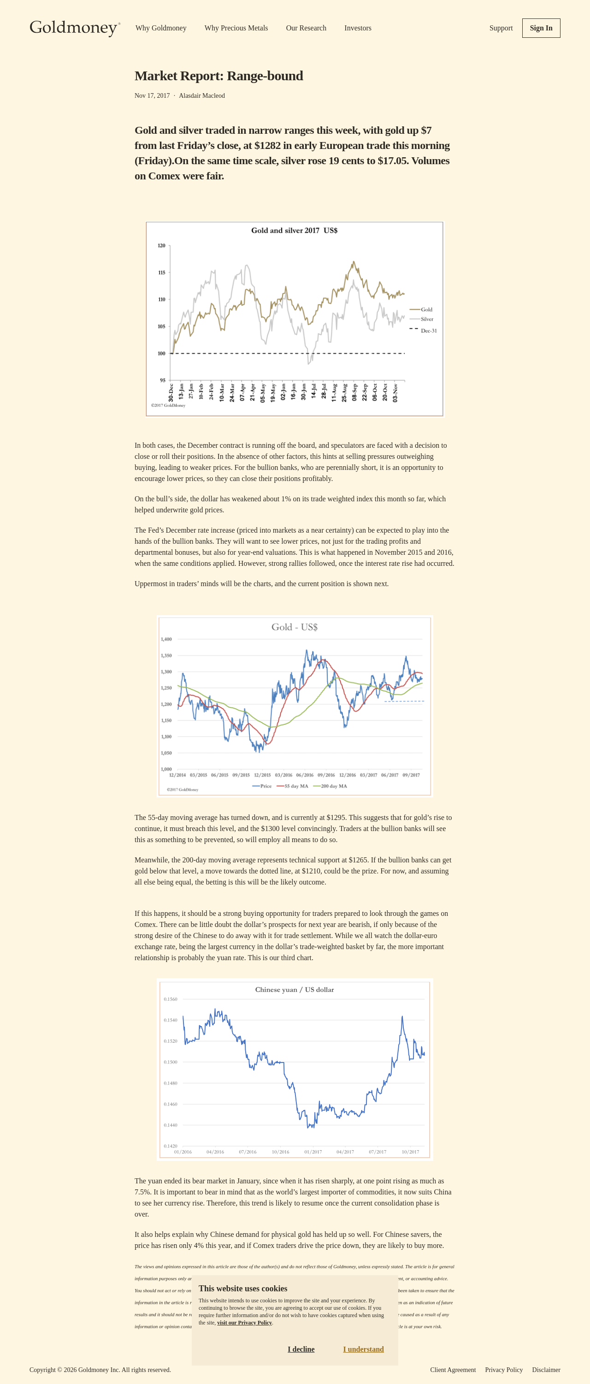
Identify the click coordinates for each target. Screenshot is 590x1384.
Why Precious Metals (236, 28)
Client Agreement (453, 1369)
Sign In (541, 28)
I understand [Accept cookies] (363, 1349)
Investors (358, 28)
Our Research (306, 28)
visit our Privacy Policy (244, 1322)
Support (501, 28)
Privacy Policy (504, 1369)
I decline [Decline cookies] (301, 1349)
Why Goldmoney (161, 28)
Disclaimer (546, 1369)
